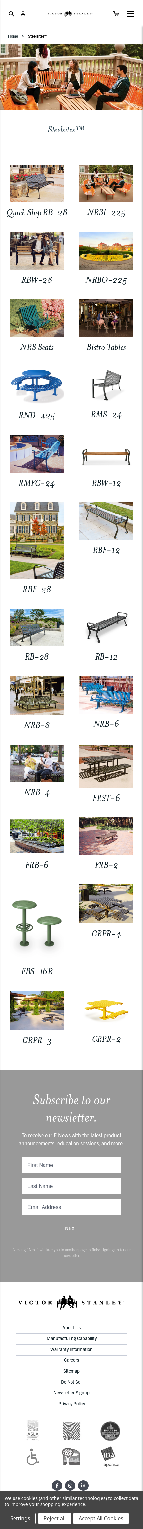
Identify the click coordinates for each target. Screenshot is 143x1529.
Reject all (54, 1518)
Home (13, 35)
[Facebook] (57, 1485)
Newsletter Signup (71, 1392)
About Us (71, 1327)
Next (71, 1228)
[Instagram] (70, 1485)
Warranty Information (71, 1349)
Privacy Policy (71, 1403)
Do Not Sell (71, 1381)
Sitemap (71, 1371)
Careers (71, 1360)
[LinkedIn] (83, 1485)
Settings (20, 1518)
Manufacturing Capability (72, 1338)
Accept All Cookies (101, 1518)
